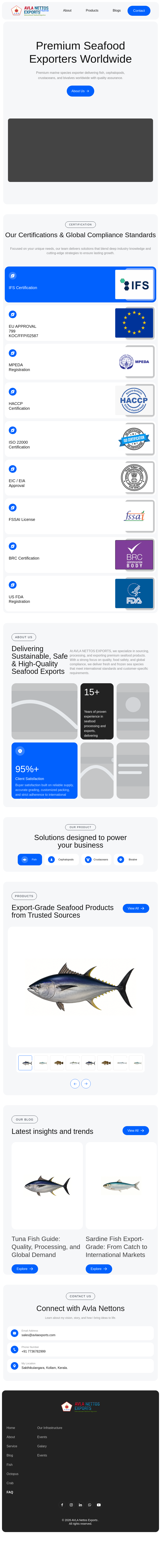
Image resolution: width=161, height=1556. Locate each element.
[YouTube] (98, 1505)
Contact (139, 11)
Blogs (117, 10)
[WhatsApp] (89, 1505)
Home (44, 10)
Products (92, 10)
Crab (10, 1483)
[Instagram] (71, 1505)
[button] (75, 1083)
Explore (25, 1269)
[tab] (30, 859)
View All (136, 908)
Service (12, 1446)
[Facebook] (62, 1505)
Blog (10, 1455)
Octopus (13, 1474)
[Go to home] (30, 10)
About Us (81, 91)
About (67, 10)
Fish (10, 1464)
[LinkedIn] (80, 1505)
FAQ (10, 1492)
